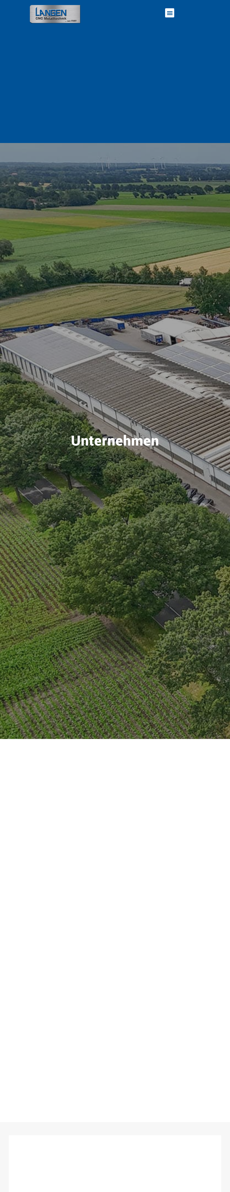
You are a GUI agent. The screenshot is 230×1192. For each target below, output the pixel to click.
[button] (169, 12)
